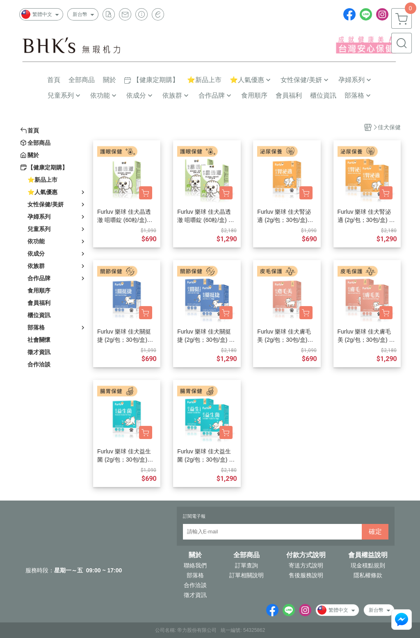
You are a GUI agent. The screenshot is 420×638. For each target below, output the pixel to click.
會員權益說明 (368, 555)
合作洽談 (195, 585)
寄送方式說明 (306, 565)
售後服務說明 (306, 575)
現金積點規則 (368, 565)
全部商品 (246, 555)
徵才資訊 (195, 595)
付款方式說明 (306, 555)
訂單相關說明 (246, 575)
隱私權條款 (368, 575)
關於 (195, 555)
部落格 (195, 575)
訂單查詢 (246, 565)
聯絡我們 (195, 565)
